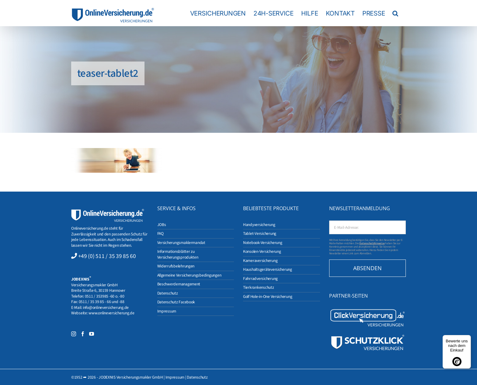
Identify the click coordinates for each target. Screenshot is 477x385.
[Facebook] (82, 333)
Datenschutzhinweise (372, 243)
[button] (395, 13)
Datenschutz (197, 377)
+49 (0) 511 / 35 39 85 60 (107, 256)
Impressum (175, 377)
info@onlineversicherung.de (106, 307)
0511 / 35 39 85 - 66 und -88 (101, 302)
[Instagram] (73, 333)
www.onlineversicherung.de (111, 313)
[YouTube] (91, 333)
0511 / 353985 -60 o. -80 (104, 296)
